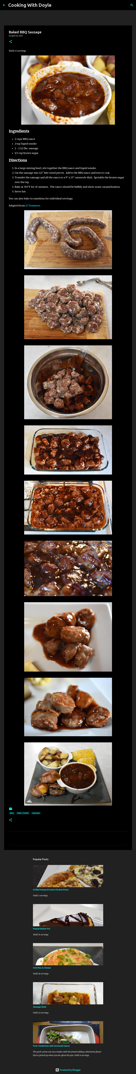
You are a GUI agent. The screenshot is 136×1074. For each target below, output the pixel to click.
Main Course (23, 813)
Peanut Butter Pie (41, 929)
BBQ (12, 813)
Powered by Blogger (68, 1070)
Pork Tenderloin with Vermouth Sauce (51, 1046)
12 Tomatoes (32, 205)
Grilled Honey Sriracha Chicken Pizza (51, 890)
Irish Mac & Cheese (42, 968)
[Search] (55, 5)
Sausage (36, 813)
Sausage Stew (39, 1007)
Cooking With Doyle (30, 5)
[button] (10, 42)
